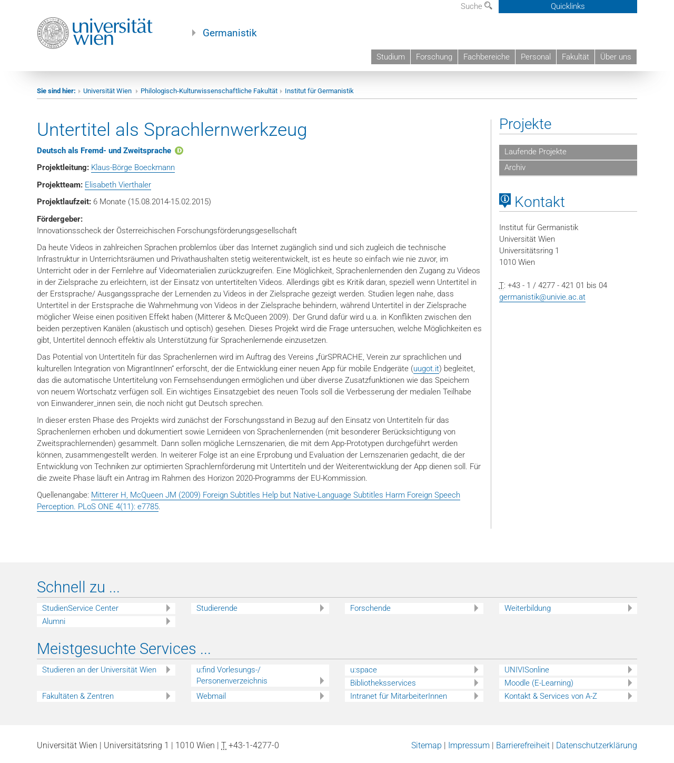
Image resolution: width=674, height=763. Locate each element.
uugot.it (426, 368)
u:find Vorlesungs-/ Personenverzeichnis (231, 675)
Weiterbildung (527, 608)
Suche (476, 6)
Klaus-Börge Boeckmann (133, 167)
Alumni (53, 621)
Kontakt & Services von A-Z (550, 696)
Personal (536, 57)
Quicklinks (568, 6)
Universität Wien (108, 91)
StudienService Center (80, 608)
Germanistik (230, 33)
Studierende (216, 608)
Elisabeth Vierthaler (118, 185)
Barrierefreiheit (523, 745)
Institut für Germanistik (319, 91)
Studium (390, 57)
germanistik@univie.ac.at (542, 297)
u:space (363, 670)
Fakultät (575, 57)
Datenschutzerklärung (596, 745)
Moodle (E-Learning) (538, 683)
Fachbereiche (486, 57)
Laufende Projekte (535, 151)
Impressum (469, 745)
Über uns (615, 57)
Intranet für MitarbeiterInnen (398, 696)
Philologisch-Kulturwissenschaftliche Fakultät (209, 91)
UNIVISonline (526, 670)
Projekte (525, 124)
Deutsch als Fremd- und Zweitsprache (104, 150)
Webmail (211, 696)
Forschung (434, 57)
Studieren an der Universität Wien (99, 670)
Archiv (515, 167)
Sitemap (426, 745)
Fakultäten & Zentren (78, 696)
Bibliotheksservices (383, 683)
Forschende (370, 608)
